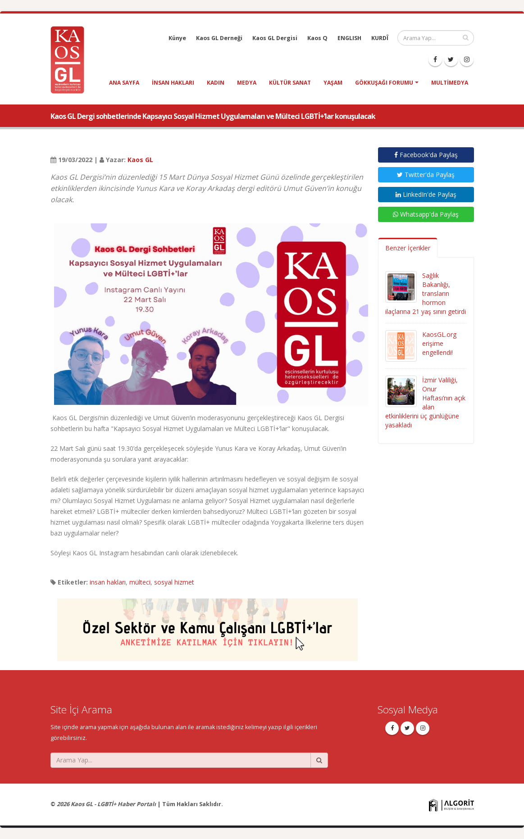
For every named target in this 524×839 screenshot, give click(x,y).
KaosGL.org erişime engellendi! (439, 343)
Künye (177, 38)
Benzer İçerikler (407, 248)
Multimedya (449, 82)
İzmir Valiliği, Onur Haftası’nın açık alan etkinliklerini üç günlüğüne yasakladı (425, 402)
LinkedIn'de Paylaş (426, 194)
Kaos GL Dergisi (274, 38)
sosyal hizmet (174, 582)
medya (246, 82)
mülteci (139, 582)
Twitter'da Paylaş (426, 174)
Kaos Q (317, 38)
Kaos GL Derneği (219, 38)
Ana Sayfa (124, 82)
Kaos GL (140, 159)
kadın (215, 82)
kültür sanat (290, 82)
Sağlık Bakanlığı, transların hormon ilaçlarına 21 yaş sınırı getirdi (425, 293)
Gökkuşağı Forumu (384, 82)
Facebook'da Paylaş (426, 154)
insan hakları (173, 82)
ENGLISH (349, 38)
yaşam (333, 82)
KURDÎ (379, 38)
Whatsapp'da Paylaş (426, 214)
